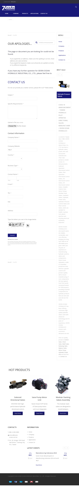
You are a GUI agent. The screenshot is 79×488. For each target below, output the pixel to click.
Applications (34, 13)
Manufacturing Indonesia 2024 (46, 456)
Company (15, 13)
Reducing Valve (63, 348)
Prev (64, 450)
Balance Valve (63, 351)
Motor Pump (62, 353)
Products (25, 13)
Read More (39, 467)
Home (6, 13)
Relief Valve (65, 346)
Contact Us (43, 13)
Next (67, 450)
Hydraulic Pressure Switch (63, 95)
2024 (30, 461)
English (13, 2)
